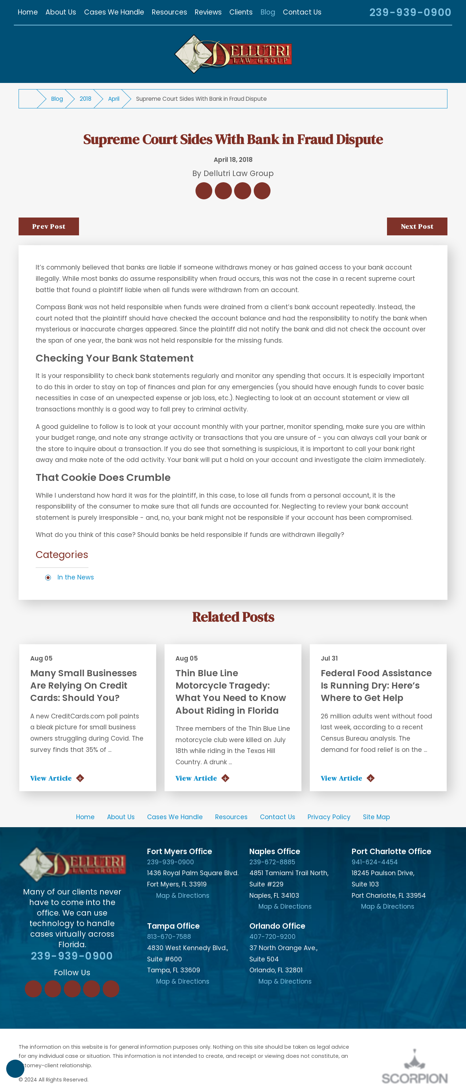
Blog (57, 99)
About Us (121, 817)
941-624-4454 (375, 862)
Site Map (376, 817)
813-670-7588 (169, 936)
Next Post (417, 226)
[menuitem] (28, 12)
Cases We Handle (175, 817)
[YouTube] (111, 988)
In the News (76, 577)
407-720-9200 (272, 936)
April (113, 99)
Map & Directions (182, 895)
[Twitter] (72, 988)
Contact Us (277, 817)
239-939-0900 (411, 12)
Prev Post (49, 226)
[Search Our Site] (354, 13)
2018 (85, 99)
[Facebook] (33, 988)
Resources (231, 817)
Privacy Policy (329, 817)
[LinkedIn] (53, 988)
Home (85, 817)
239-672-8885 (272, 862)
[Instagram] (91, 988)
